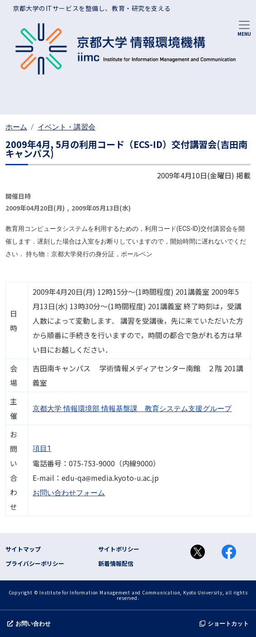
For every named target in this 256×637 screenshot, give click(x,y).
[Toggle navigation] (244, 27)
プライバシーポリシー (34, 563)
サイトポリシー (118, 549)
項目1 (42, 448)
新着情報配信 (115, 563)
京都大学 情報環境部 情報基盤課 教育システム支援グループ (132, 408)
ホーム (16, 127)
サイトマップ (23, 549)
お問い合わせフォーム (69, 493)
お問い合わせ (29, 623)
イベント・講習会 (66, 127)
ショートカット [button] (224, 623)
